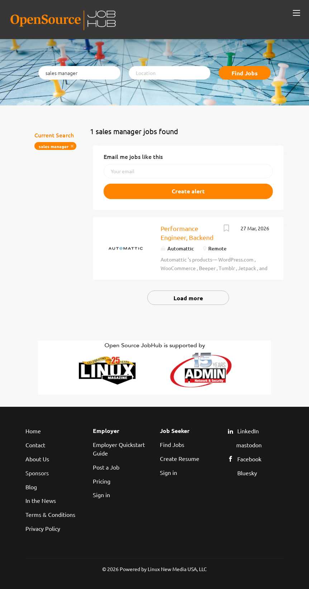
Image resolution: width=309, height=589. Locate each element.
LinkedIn (248, 430)
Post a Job (106, 467)
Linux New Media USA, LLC (177, 569)
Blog (31, 486)
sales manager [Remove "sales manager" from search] (53, 146)
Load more (188, 298)
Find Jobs (245, 73)
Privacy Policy (42, 528)
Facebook (249, 458)
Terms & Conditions (50, 514)
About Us (37, 458)
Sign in (101, 494)
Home (33, 430)
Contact (35, 444)
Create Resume (179, 458)
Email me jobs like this (133, 156)
